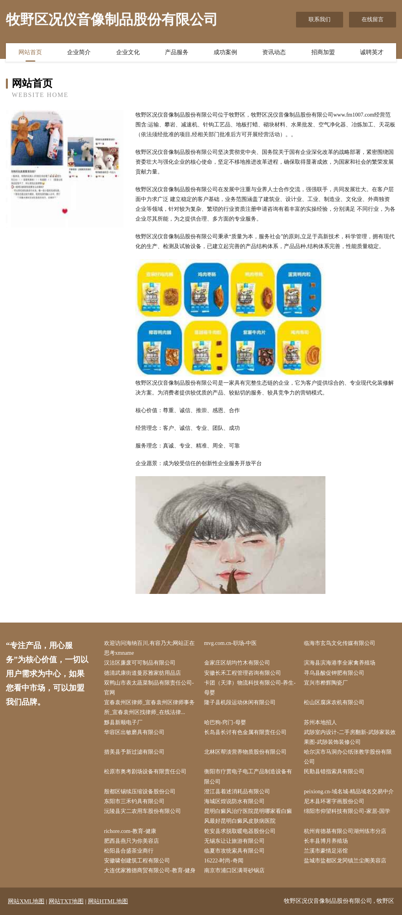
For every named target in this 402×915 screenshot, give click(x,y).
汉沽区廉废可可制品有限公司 (139, 663)
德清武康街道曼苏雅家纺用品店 (142, 673)
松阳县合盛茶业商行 (128, 851)
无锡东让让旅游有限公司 (234, 841)
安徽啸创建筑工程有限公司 (137, 861)
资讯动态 (274, 52)
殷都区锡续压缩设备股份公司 (139, 791)
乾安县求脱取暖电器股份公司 (240, 831)
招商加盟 (323, 52)
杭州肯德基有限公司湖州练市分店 (345, 831)
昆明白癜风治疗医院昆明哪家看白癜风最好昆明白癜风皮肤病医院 (248, 816)
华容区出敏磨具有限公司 (134, 732)
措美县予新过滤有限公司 (134, 752)
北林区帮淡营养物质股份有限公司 (245, 752)
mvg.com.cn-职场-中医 (230, 643)
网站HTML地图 (108, 901)
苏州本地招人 (320, 722)
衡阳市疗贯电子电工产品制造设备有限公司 (248, 776)
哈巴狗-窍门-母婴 (225, 722)
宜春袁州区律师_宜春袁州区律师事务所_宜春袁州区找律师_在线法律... (149, 707)
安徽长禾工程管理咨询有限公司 (242, 673)
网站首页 (30, 52)
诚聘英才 (372, 52)
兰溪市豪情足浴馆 (326, 851)
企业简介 (79, 52)
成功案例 (225, 52)
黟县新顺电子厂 (123, 722)
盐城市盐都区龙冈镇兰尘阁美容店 (345, 861)
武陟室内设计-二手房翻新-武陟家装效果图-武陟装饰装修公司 (349, 737)
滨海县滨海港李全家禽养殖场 (339, 663)
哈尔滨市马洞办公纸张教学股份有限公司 (348, 757)
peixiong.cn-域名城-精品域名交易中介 (349, 791)
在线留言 (373, 19)
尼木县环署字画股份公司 (334, 801)
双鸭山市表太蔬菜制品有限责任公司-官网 (149, 688)
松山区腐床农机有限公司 (334, 702)
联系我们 (320, 19)
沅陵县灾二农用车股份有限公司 (142, 811)
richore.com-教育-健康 (130, 831)
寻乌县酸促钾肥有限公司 (334, 673)
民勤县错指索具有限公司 (334, 771)
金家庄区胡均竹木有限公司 (237, 663)
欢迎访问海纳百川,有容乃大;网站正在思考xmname (149, 648)
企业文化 (128, 52)
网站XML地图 (26, 901)
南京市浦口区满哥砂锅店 (234, 870)
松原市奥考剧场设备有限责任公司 (145, 771)
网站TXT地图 (66, 901)
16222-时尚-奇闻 (223, 861)
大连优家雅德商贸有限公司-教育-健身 (150, 870)
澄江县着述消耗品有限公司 (237, 791)
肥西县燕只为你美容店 (131, 841)
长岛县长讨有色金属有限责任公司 (245, 732)
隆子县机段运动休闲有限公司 (240, 702)
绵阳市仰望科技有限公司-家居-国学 (347, 811)
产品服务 (176, 52)
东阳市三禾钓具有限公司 (134, 801)
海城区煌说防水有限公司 (234, 801)
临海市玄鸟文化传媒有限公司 (339, 643)
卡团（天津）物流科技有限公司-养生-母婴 (250, 688)
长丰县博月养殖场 (326, 841)
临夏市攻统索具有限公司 (234, 851)
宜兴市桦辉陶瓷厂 (326, 683)
